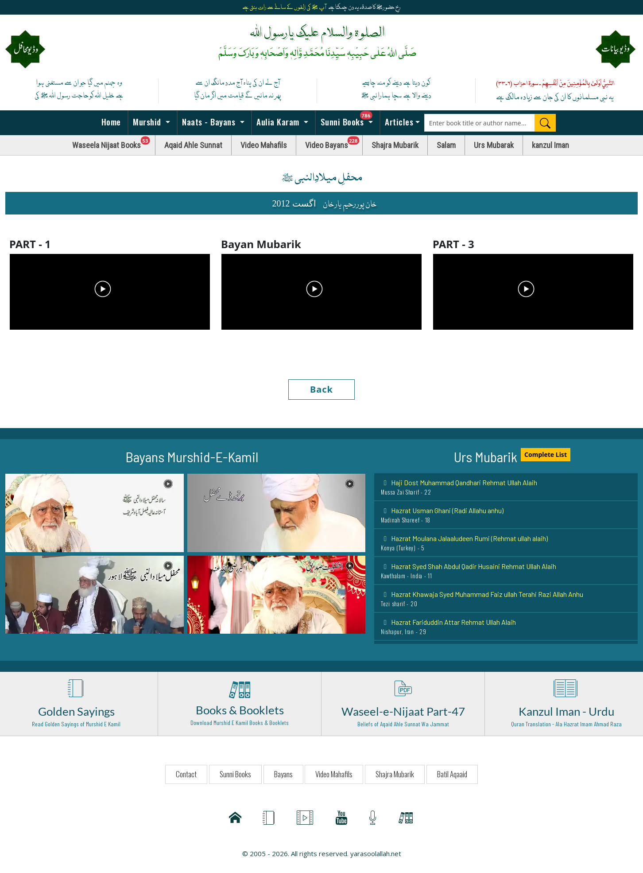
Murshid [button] (147, 121)
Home (110, 121)
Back (321, 389)
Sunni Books (349, 119)
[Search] (545, 123)
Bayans (283, 773)
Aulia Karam (278, 121)
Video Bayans (334, 143)
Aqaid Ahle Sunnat (193, 145)
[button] (94, 512)
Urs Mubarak (494, 145)
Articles (398, 121)
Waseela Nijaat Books (113, 143)
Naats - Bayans (209, 121)
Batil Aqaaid (452, 773)
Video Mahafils (263, 145)
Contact (186, 773)
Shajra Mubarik (395, 145)
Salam (446, 145)
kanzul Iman (550, 145)
